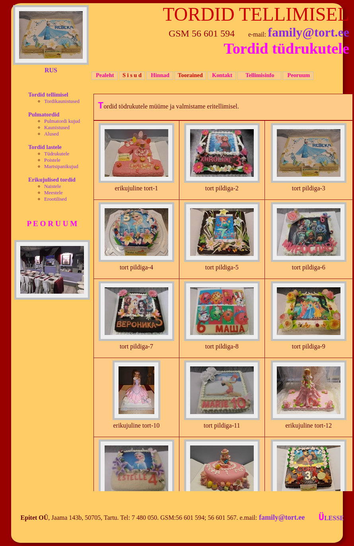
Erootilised (55, 199)
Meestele (53, 193)
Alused (51, 134)
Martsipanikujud (61, 166)
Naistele (52, 186)
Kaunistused (57, 127)
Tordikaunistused (62, 101)
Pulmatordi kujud (62, 121)
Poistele (52, 160)
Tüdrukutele (56, 154)
